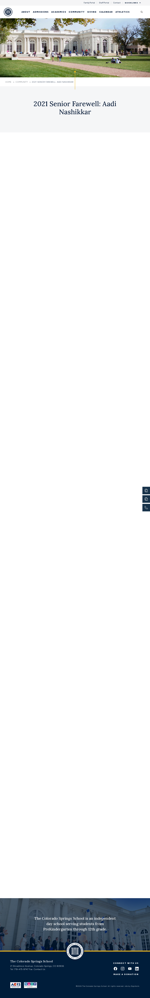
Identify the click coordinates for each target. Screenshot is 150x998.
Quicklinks (132, 3)
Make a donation (126, 974)
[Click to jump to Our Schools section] (75, 80)
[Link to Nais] (30, 985)
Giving (91, 12)
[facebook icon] (115, 969)
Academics (58, 12)
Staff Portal (104, 3)
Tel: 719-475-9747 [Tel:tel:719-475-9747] (19, 969)
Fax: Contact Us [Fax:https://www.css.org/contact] (37, 969)
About (25, 12)
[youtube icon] (130, 969)
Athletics (122, 12)
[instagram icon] (122, 969)
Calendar (106, 12)
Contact (117, 3)
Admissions (41, 12)
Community (77, 12)
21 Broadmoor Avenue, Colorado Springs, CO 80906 (37, 966)
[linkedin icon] (137, 969)
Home (8, 82)
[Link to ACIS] (15, 985)
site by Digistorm (132, 986)
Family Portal (89, 3)
